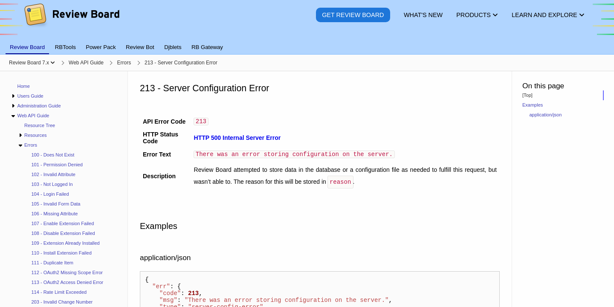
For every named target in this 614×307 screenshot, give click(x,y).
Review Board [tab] (27, 47)
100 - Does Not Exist (53, 154)
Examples (532, 104)
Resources (35, 135)
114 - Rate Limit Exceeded (59, 292)
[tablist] (307, 42)
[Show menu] (52, 62)
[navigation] (64, 189)
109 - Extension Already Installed (66, 243)
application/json (546, 114)
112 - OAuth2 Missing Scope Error (67, 272)
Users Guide (30, 95)
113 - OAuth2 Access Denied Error (68, 282)
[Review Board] (71, 21)
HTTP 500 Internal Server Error (237, 138)
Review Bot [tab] (140, 47)
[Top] (527, 95)
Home (23, 86)
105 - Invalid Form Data (56, 203)
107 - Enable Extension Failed (63, 223)
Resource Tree (39, 125)
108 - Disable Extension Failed (63, 233)
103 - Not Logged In (52, 184)
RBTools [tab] (65, 47)
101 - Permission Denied (57, 164)
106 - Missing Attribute (55, 213)
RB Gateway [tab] (207, 47)
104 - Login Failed (50, 194)
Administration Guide (39, 105)
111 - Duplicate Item (52, 262)
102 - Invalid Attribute (53, 174)
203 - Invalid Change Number (62, 301)
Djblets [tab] (172, 47)
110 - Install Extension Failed (62, 252)
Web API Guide (33, 115)
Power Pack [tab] (101, 47)
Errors (30, 145)
